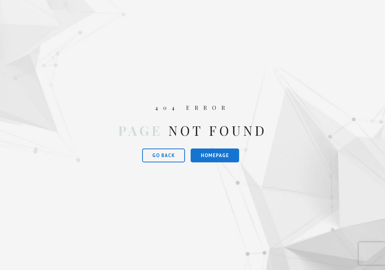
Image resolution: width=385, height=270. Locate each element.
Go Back (163, 155)
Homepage (215, 155)
